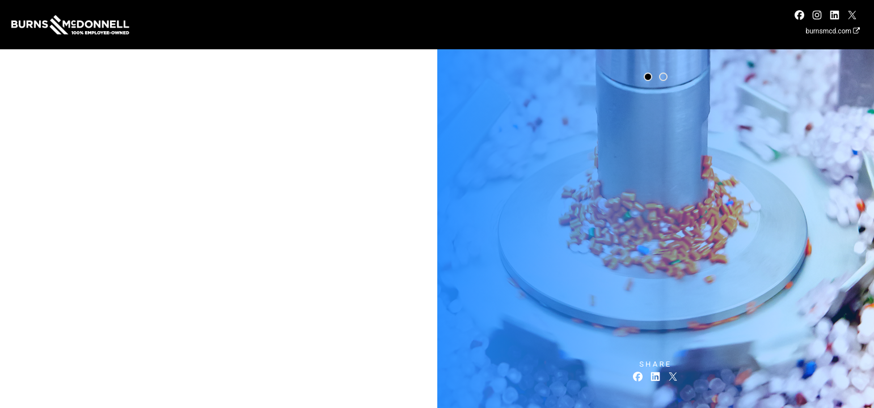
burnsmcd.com (832, 31)
